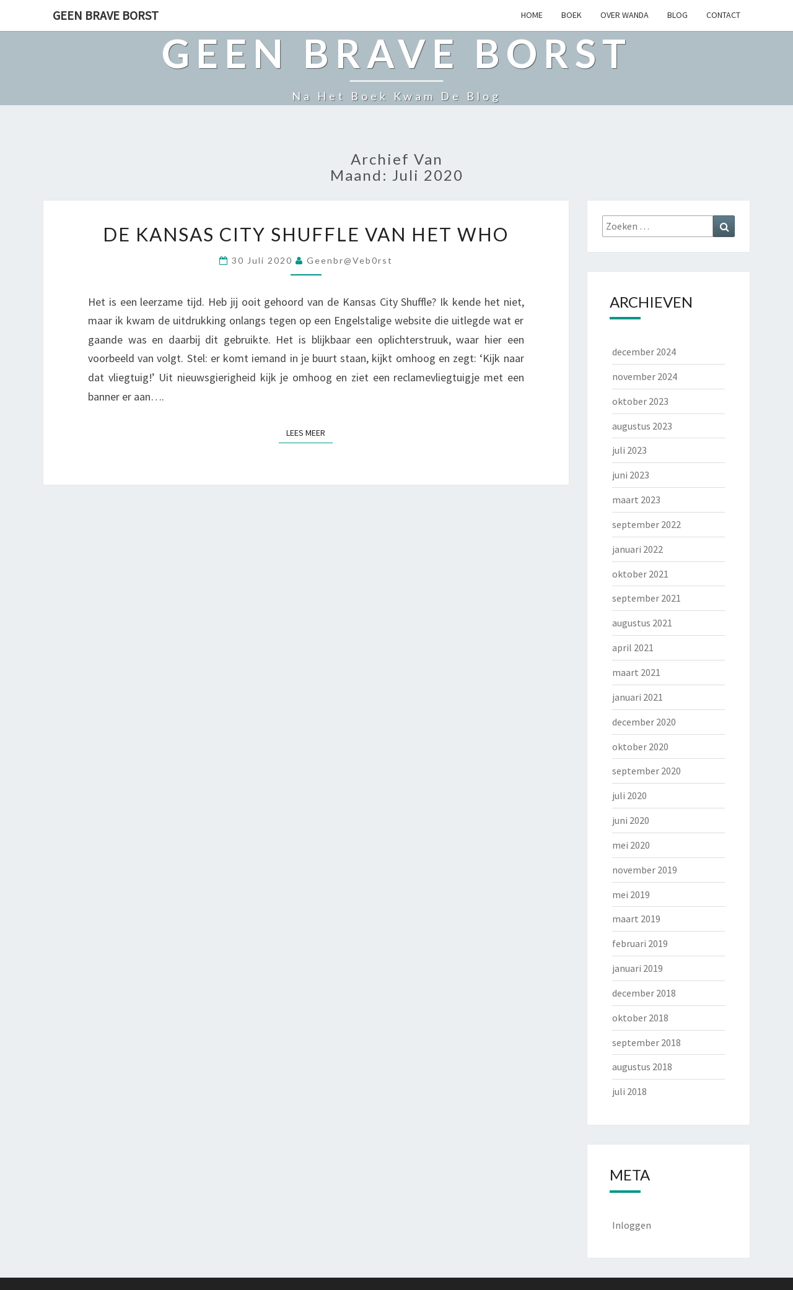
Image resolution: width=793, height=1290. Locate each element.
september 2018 (646, 1042)
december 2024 (644, 351)
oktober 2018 (640, 1017)
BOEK (571, 14)
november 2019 (644, 870)
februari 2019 (640, 943)
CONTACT (723, 14)
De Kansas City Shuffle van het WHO (306, 234)
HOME (532, 14)
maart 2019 (636, 918)
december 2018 (644, 993)
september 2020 (646, 770)
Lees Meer (309, 432)
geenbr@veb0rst (350, 260)
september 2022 (646, 524)
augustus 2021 (642, 623)
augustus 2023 (642, 426)
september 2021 (646, 598)
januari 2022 (637, 549)
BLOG (677, 14)
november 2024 (644, 376)
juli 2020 (629, 795)
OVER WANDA (624, 14)
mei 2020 (631, 845)
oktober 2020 (640, 746)
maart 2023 (636, 499)
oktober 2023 (640, 401)
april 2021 (633, 647)
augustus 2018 (642, 1066)
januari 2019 (637, 968)
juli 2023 (629, 450)
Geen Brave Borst (106, 15)
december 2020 (644, 722)
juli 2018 (629, 1091)
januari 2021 (637, 697)
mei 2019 (631, 894)
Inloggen (631, 1225)
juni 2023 (630, 475)
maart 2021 (636, 672)
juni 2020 (630, 820)
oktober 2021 (640, 574)
